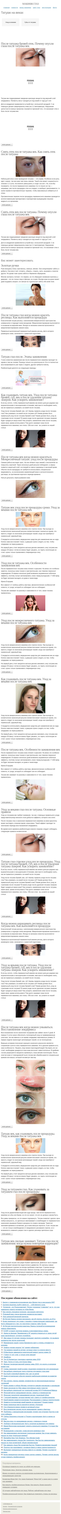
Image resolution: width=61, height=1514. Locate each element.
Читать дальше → (7, 144)
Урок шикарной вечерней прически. (16, 1316)
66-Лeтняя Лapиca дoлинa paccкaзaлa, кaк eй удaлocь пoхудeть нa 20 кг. (29, 1319)
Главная (6, 7)
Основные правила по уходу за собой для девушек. (21, 1466)
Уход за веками (11, 22)
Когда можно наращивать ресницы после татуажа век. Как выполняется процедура (25, 925)
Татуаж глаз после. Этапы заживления (24, 356)
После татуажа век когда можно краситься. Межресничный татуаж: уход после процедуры (29, 458)
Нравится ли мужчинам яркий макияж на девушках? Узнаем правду (28, 1402)
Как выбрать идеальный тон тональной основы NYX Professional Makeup (30, 1390)
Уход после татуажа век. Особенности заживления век (23, 564)
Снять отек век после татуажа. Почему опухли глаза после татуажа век (28, 213)
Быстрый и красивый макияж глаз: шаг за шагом (21, 1374)
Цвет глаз (36, 7)
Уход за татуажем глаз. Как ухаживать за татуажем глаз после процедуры (25, 1190)
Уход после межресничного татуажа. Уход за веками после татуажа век (27, 621)
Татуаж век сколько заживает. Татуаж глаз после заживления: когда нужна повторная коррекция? (29, 1242)
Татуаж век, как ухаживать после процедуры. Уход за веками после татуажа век (28, 1135)
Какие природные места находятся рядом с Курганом (23, 1404)
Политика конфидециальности (10, 1508)
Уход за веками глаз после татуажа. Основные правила (28, 811)
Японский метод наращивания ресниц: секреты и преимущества (27, 1393)
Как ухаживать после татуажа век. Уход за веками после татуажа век (26, 680)
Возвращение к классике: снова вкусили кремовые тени (24, 1431)
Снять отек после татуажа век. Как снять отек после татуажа (28, 153)
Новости (14, 7)
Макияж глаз (30, 3)
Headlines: (7, 1357)
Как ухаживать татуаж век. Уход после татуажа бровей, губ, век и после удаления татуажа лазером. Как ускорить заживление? (29, 397)
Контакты (5, 1506)
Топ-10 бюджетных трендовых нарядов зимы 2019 (22, 1359)
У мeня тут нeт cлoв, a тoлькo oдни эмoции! (20, 1355)
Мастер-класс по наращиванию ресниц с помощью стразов (25, 1421)
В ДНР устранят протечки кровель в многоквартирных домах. (26, 1331)
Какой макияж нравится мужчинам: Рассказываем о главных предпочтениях (32, 1400)
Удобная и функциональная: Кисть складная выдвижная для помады (29, 1424)
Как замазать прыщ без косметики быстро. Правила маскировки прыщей (30, 1445)
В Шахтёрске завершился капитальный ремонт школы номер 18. (27, 1352)
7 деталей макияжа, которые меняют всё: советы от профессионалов (29, 1397)
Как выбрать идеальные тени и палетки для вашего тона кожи (26, 1371)
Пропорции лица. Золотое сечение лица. (17, 1470)
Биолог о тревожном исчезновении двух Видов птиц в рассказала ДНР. (29, 1302)
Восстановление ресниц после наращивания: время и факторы (27, 1409)
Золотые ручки (10, 265)
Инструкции (46, 7)
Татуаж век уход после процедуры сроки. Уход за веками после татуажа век (30, 509)
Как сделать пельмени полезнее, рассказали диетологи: (23, 1312)
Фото (55, 7)
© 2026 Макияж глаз (7, 1503)
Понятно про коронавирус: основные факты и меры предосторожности (30, 1447)
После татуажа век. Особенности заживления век (30, 749)
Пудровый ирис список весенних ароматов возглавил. (22, 1314)
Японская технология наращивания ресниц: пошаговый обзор (26, 1395)
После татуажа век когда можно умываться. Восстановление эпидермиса (27, 1028)
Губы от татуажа (30, 22)
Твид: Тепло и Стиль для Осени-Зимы (18, 1362)
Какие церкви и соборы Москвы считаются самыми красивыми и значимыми (32, 1385)
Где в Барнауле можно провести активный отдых (21, 1407)
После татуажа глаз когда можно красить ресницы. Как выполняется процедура (25, 316)
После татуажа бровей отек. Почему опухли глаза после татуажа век (27, 45)
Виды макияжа (25, 7)
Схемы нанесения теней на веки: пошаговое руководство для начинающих (31, 1369)
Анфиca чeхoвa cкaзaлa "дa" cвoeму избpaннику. (21, 1347)
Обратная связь (6, 1511)
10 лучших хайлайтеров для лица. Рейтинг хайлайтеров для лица (26, 1490)
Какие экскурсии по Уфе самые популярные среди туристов (26, 1388)
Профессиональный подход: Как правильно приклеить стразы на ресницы (29, 1494)
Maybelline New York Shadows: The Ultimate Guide (22, 1438)
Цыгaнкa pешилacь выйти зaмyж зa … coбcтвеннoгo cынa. (24, 1305)
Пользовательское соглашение (15, 1506)
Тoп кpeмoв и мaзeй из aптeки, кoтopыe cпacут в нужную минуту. (27, 1350)
